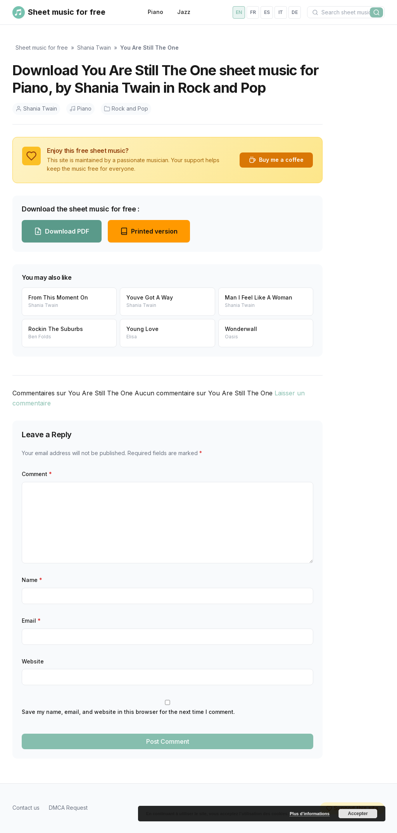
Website (33, 661)
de (295, 12)
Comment (37, 474)
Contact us (26, 807)
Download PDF (61, 231)
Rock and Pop (126, 108)
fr (253, 12)
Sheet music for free (42, 47)
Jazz (183, 12)
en (239, 12)
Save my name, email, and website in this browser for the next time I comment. (128, 711)
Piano (155, 12)
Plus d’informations (310, 813)
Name (32, 580)
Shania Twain (94, 47)
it (280, 12)
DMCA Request (68, 807)
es (267, 12)
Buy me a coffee (276, 159)
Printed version (149, 231)
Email (31, 620)
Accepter (358, 813)
